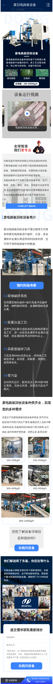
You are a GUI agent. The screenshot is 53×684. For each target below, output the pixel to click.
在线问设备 (26, 548)
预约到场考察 (26, 285)
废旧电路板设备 (24, 5)
